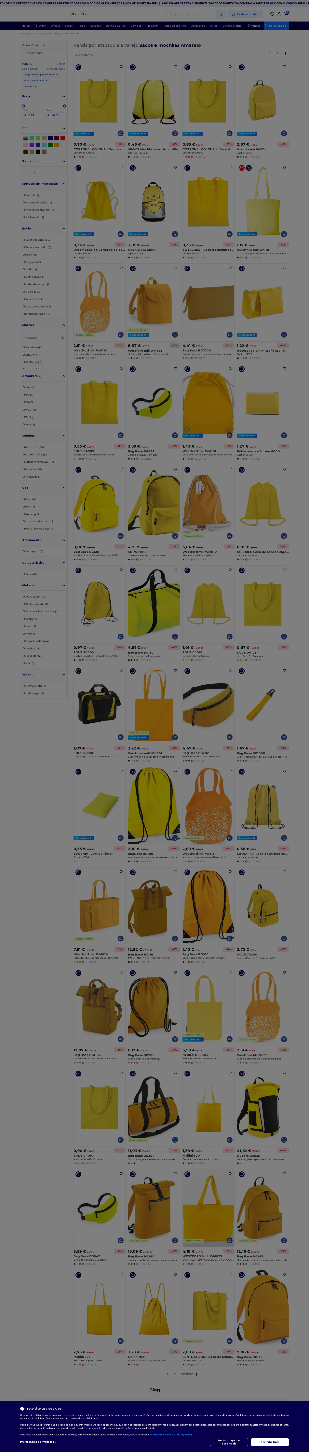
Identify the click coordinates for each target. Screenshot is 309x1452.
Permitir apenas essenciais (229, 1442)
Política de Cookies (161, 1434)
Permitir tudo (270, 1442)
